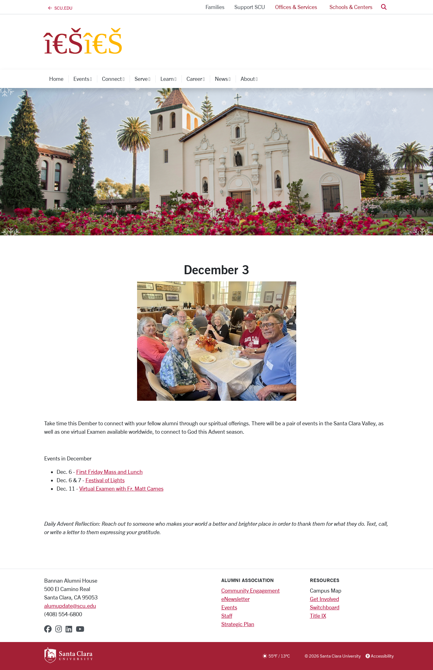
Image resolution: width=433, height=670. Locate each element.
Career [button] (198, 79)
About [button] (252, 79)
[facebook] (48, 629)
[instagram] (58, 629)
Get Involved (324, 599)
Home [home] (56, 79)
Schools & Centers (350, 7)
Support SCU (249, 7)
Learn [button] (171, 79)
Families (214, 7)
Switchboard (324, 607)
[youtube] (80, 629)
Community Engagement (250, 590)
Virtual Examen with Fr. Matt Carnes (121, 488)
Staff (226, 615)
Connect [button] (116, 79)
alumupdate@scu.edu (70, 606)
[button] (384, 7)
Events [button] (85, 79)
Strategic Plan (237, 624)
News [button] (225, 79)
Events (229, 607)
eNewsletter (235, 599)
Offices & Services (296, 7)
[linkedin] (69, 629)
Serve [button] (145, 79)
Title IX (318, 615)
